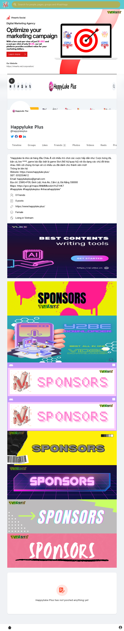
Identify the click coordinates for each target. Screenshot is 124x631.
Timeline (16, 145)
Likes (45, 145)
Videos (90, 145)
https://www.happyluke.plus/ (30, 206)
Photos (76, 145)
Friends (60, 145)
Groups (32, 145)
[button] (66, 4)
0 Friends (20, 195)
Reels (104, 145)
